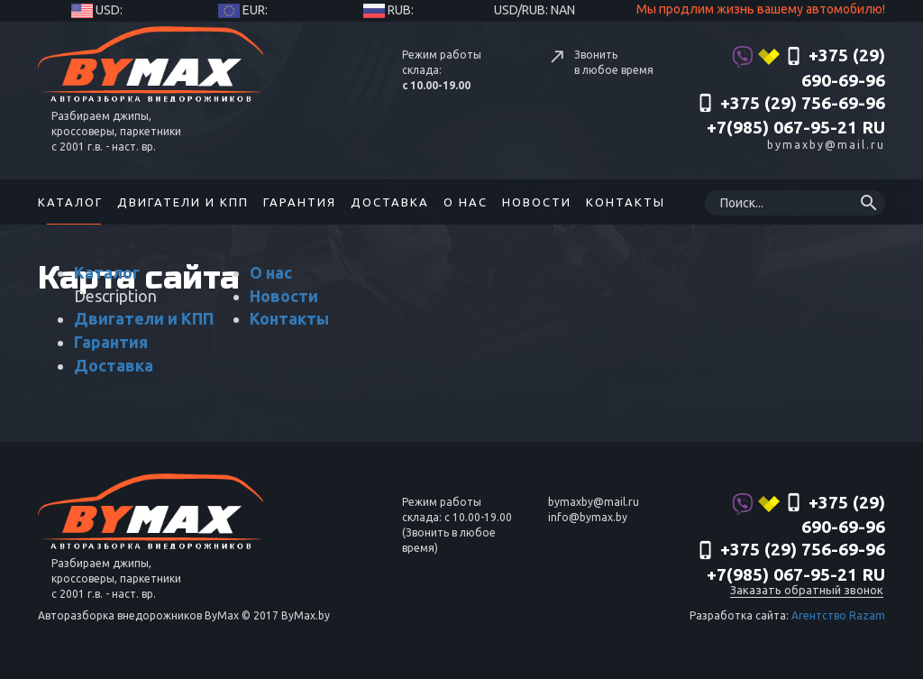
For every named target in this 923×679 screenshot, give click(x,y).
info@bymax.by (587, 517)
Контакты (625, 202)
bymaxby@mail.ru (826, 145)
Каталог (70, 202)
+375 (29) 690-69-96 (808, 67)
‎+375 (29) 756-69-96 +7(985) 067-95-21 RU (790, 115)
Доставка (390, 202)
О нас (465, 202)
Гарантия (299, 202)
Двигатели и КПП (183, 202)
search (869, 203)
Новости (536, 202)
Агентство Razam (838, 615)
